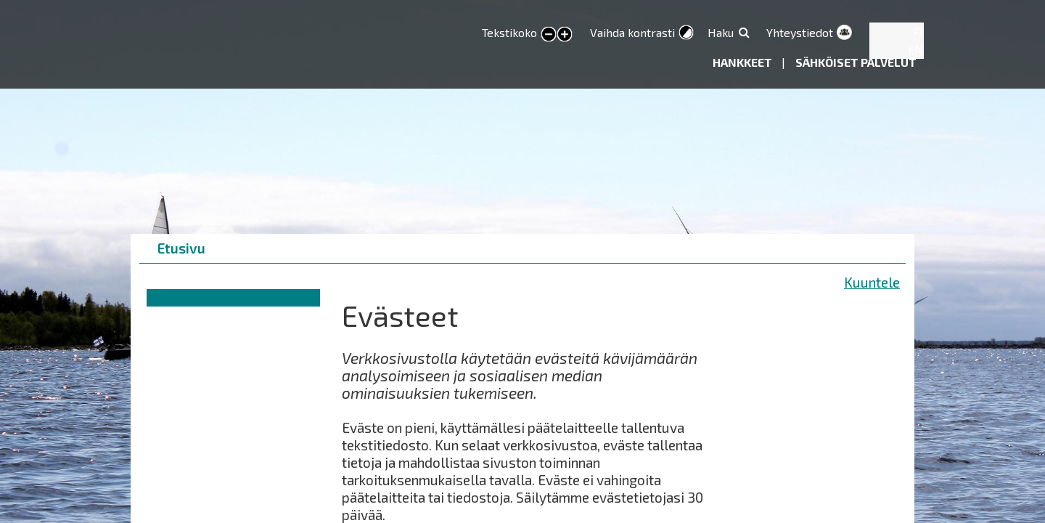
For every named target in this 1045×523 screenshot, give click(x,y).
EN (915, 49)
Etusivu (181, 248)
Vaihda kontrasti (632, 32)
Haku (721, 32)
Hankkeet (743, 62)
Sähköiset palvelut (856, 62)
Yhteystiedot (799, 32)
